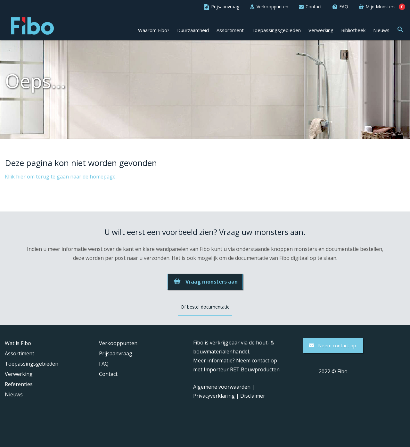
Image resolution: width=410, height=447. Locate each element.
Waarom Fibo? (153, 30)
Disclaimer (252, 395)
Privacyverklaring (214, 395)
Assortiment (230, 30)
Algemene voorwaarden (221, 386)
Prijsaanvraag (115, 353)
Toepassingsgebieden (276, 30)
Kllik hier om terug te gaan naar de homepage (60, 176)
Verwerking (320, 30)
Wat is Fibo (18, 343)
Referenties (19, 384)
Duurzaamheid (193, 30)
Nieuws (381, 30)
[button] (400, 29)
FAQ (104, 363)
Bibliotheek (353, 30)
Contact (108, 373)
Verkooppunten (118, 343)
